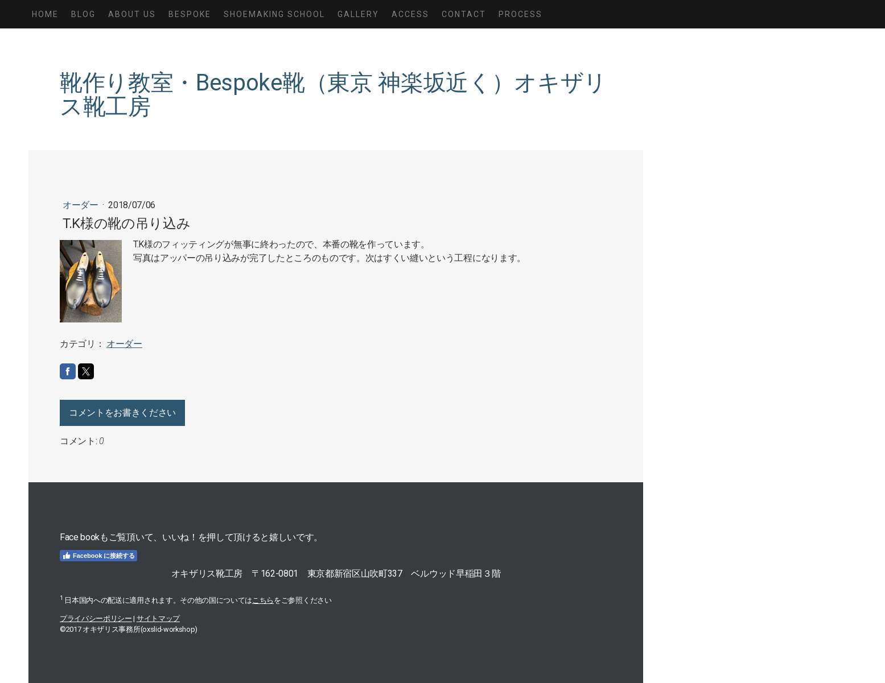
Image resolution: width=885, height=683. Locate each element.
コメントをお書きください (122, 412)
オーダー (81, 205)
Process (520, 14)
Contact (464, 14)
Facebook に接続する (98, 555)
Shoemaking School (274, 14)
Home (45, 14)
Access (410, 14)
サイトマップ (158, 618)
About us (132, 14)
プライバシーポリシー (96, 618)
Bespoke (189, 14)
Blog (83, 14)
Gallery (358, 14)
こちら (263, 600)
